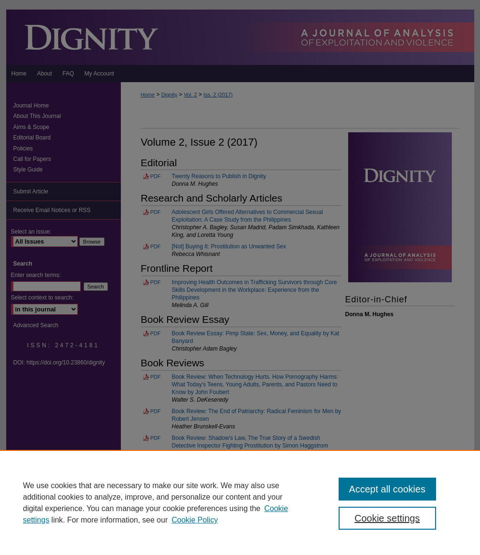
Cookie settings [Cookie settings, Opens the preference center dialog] (387, 518)
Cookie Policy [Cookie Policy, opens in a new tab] (194, 520)
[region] (240, 502)
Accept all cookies (387, 489)
